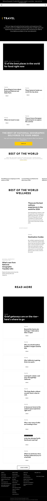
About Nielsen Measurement (6, 483)
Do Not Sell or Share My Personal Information (5, 486)
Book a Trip (14, 477)
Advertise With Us (15, 494)
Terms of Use (3, 474)
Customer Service (27, 475)
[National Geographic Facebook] (36, 474)
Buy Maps (14, 479)
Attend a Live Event (15, 475)
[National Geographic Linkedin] (41, 474)
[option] (10, 172)
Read (6, 95)
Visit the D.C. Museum (16, 484)
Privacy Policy (3, 475)
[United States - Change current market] (39, 476)
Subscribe (25, 474)
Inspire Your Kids (15, 480)
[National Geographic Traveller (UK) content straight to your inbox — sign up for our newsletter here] (21, 2)
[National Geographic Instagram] (34, 474)
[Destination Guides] (23, 243)
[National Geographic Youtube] (39, 474)
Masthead (14, 490)
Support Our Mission (16, 489)
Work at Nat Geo (26, 480)
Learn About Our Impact (16, 487)
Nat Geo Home (15, 474)
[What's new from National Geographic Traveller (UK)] (23, 267)
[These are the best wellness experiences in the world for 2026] (23, 212)
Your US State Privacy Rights (6, 477)
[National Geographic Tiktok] (43, 474)
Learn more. (23, 159)
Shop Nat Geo (14, 482)
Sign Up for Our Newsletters (28, 482)
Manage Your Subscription (28, 479)
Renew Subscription (27, 477)
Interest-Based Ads (4, 481)
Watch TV (14, 485)
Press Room (14, 492)
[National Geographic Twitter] (38, 474)
